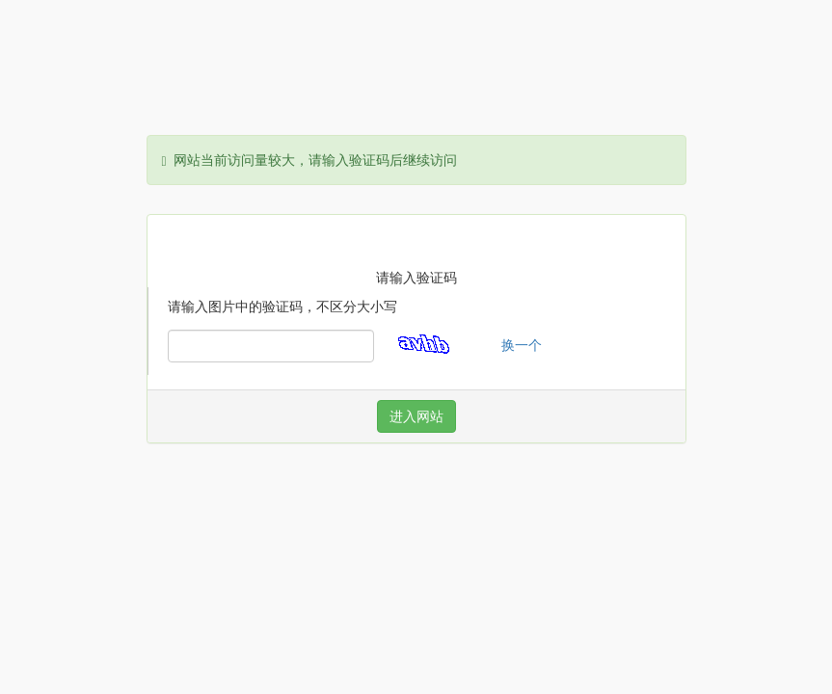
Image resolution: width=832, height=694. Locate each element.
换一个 (521, 345)
